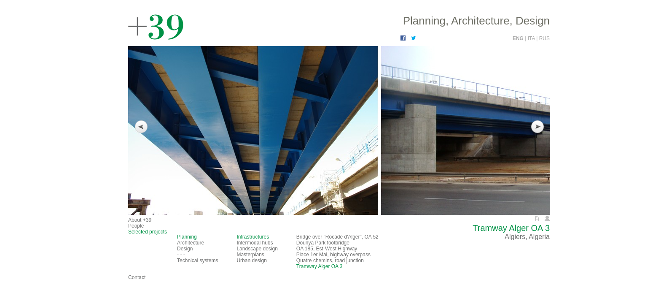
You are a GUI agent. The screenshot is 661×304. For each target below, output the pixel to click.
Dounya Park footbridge (322, 243)
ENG (519, 38)
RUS (544, 38)
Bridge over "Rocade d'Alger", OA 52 (337, 237)
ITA (532, 38)
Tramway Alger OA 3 (319, 266)
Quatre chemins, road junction (330, 260)
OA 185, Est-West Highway (326, 249)
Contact (136, 277)
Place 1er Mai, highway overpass (333, 255)
